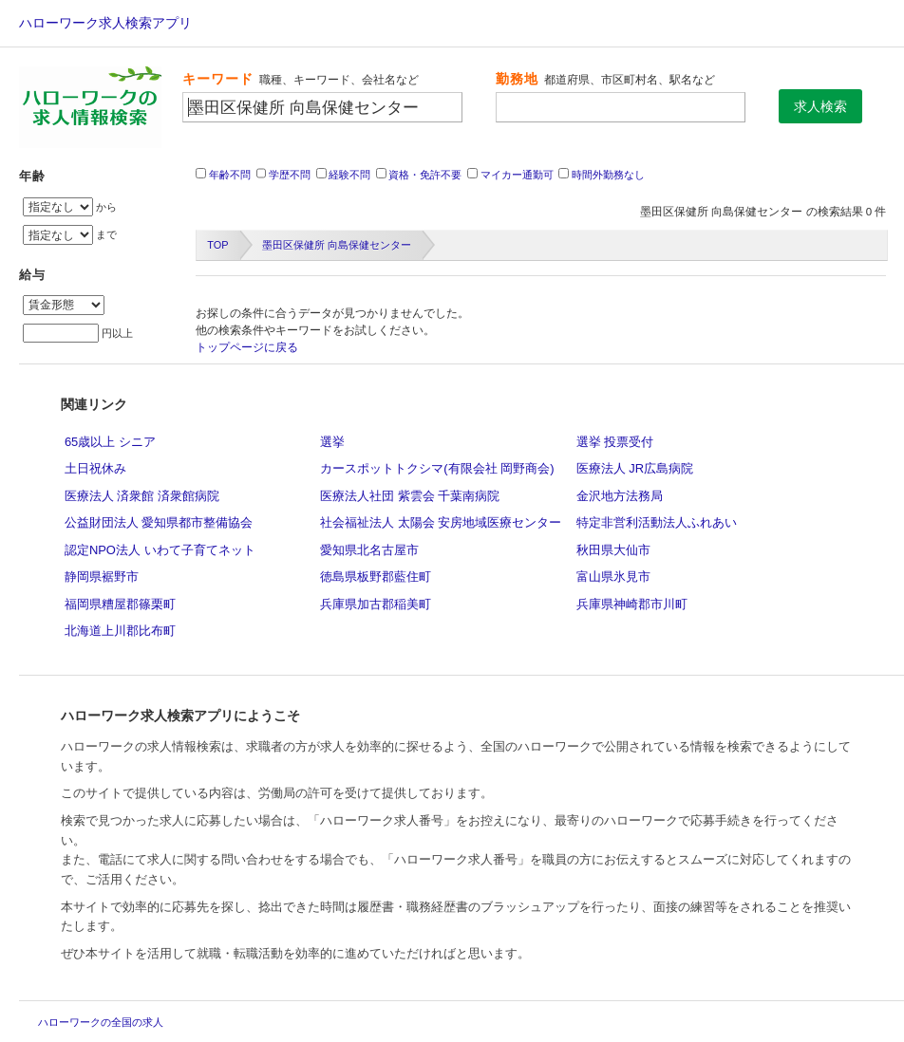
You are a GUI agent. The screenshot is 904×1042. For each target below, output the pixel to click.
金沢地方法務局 (619, 496)
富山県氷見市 (613, 576)
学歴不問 (290, 174)
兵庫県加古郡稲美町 (375, 604)
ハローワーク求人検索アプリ (105, 22)
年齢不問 (230, 174)
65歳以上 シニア (110, 442)
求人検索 (820, 106)
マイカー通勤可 (517, 174)
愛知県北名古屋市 (369, 550)
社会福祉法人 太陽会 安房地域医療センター (440, 522)
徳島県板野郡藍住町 (375, 576)
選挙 (332, 442)
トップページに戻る (247, 347)
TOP (217, 245)
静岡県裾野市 (102, 576)
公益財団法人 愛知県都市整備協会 (159, 522)
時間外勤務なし (608, 174)
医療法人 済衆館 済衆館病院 (142, 496)
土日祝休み (95, 468)
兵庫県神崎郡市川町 (631, 604)
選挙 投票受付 (615, 442)
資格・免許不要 (424, 174)
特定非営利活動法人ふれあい (656, 522)
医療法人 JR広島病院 (634, 468)
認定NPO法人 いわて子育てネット (160, 550)
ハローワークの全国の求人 (100, 1022)
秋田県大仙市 (613, 550)
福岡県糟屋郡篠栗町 (120, 604)
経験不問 (349, 174)
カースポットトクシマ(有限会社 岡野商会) (437, 468)
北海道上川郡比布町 (120, 630)
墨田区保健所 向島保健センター (336, 245)
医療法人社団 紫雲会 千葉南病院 (409, 496)
